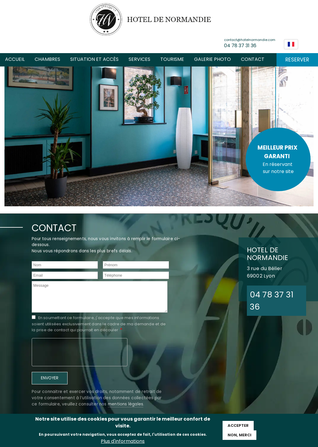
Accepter (238, 425)
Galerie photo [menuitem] (212, 59)
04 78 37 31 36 (240, 45)
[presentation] (80, 351)
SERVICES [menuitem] (139, 59)
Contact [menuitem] (252, 59)
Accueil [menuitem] (15, 59)
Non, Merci (239, 435)
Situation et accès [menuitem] (94, 59)
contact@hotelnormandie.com (249, 39)
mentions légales (125, 404)
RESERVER (297, 59)
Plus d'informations (123, 441)
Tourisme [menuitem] (172, 59)
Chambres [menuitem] (47, 59)
